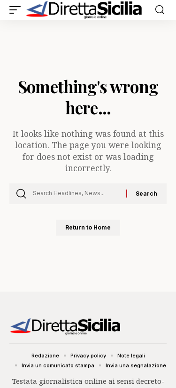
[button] (17, 10)
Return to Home (88, 227)
